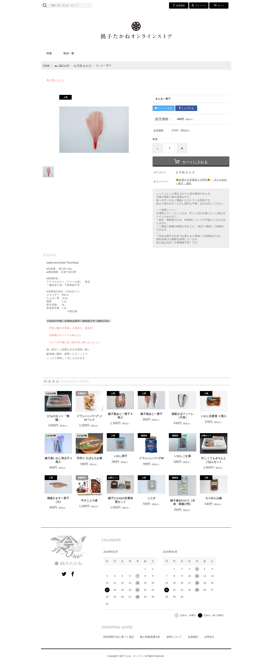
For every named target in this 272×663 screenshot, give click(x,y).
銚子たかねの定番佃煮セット (120, 500)
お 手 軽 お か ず (84, 65)
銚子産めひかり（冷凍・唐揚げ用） (182, 502)
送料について (174, 636)
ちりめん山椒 (213, 498)
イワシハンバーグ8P (151, 458)
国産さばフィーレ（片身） (183, 415)
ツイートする (163, 108)
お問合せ (209, 636)
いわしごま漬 (182, 456)
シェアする (186, 108)
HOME (46, 65)
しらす (151, 498)
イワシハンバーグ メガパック (89, 417)
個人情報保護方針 (150, 636)
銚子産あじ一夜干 (151, 413)
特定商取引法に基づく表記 (118, 636)
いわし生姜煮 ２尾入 (213, 416)
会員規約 (193, 636)
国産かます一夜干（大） (58, 500)
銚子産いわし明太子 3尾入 (58, 460)
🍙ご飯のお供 (63, 65)
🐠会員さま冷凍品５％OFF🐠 (193, 179)
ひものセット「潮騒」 (58, 417)
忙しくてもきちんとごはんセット (213, 460)
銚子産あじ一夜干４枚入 (120, 415)
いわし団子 (120, 456)
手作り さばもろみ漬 (89, 458)
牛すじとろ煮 (89, 500)
